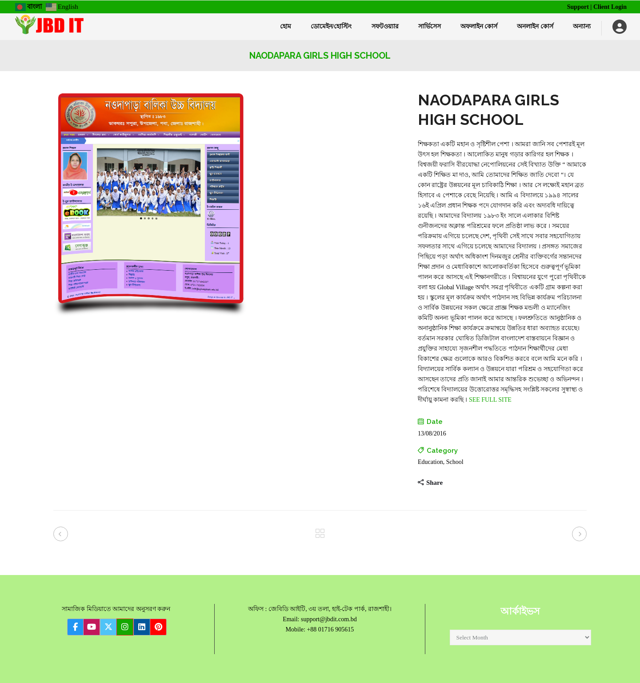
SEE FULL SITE (490, 399)
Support (578, 7)
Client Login (610, 7)
